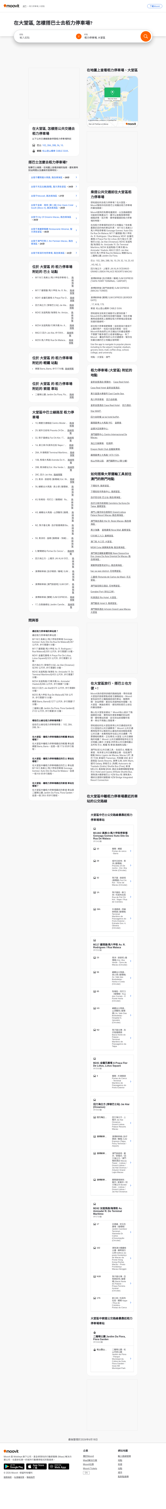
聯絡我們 (31, 1477)
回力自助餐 (111, 399)
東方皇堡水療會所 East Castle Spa (107, 393)
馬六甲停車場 (97, 399)
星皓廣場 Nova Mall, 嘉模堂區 (116, 530)
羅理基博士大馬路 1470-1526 (105, 455)
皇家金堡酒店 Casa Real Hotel (105, 405)
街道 (120, 1464)
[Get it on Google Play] (14, 1466)
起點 (21, 34)
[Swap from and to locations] (79, 36)
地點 (120, 1460)
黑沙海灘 (95, 530)
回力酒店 (126, 405)
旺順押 (109, 443)
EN (86, 1473)
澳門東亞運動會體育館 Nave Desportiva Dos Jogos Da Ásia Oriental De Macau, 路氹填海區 (111, 556)
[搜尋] (146, 36)
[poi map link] (112, 102)
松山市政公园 (97, 461)
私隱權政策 (19, 1477)
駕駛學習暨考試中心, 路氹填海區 (107, 565)
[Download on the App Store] (36, 1466)
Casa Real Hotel (121, 382)
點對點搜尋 (123, 1476)
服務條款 (8, 1477)
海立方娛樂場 (97, 443)
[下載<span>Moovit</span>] (154, 6)
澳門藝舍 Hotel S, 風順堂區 (104, 603)
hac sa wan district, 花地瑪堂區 (106, 571)
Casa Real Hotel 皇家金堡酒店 (105, 388)
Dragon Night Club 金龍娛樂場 (105, 449)
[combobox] (46, 37)
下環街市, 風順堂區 (100, 485)
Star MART (96, 411)
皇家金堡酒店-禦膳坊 (101, 382)
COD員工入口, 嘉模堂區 (102, 536)
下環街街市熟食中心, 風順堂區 (105, 491)
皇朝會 (118, 423)
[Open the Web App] (58, 1466)
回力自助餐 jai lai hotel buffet (105, 417)
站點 (120, 1468)
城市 (120, 1472)
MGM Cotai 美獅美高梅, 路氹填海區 (108, 547)
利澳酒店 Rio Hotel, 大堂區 (104, 597)
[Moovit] (11, 6)
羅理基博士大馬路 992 (101, 423)
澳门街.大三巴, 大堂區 (101, 541)
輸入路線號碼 (124, 1456)
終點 (86, 34)
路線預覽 (73, 281)
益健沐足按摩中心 (99, 428)
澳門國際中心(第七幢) (116, 461)
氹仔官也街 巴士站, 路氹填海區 (106, 497)
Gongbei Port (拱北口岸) (102, 591)
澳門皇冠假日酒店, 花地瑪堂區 (105, 586)
